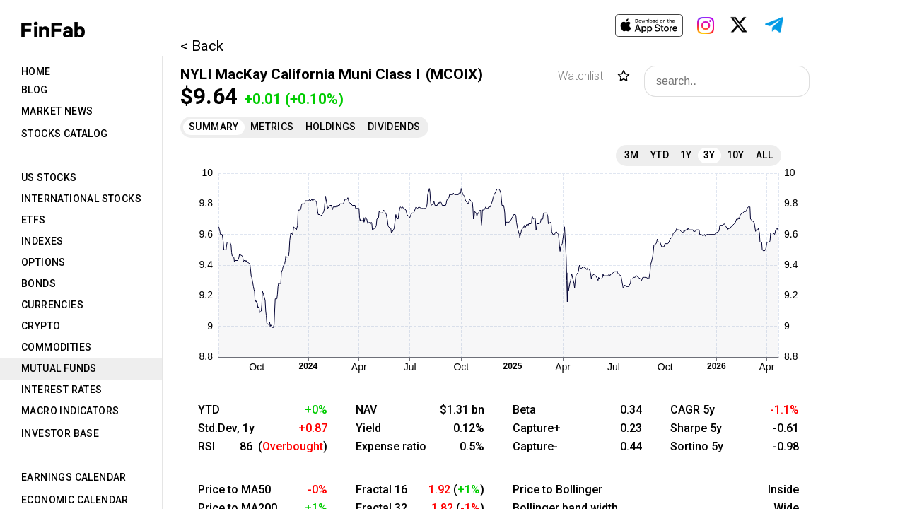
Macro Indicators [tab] (70, 410)
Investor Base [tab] (60, 433)
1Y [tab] (686, 154)
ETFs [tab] (33, 220)
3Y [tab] (709, 154)
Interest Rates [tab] (62, 389)
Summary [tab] (214, 126)
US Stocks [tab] (49, 177)
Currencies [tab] (52, 304)
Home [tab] (36, 71)
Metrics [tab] (272, 126)
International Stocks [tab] (81, 198)
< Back (201, 45)
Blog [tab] (34, 89)
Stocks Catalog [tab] (64, 133)
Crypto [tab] (40, 326)
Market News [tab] (57, 111)
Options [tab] (43, 262)
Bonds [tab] (38, 283)
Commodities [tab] (56, 347)
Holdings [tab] (330, 126)
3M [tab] (631, 154)
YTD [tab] (659, 154)
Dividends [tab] (394, 126)
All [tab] (764, 154)
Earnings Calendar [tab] (74, 477)
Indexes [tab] (42, 241)
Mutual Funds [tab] (59, 368)
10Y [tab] (736, 154)
